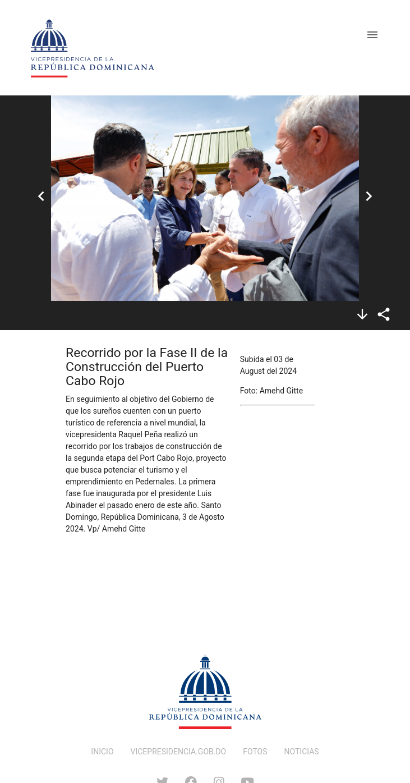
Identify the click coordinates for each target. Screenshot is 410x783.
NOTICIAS (301, 751)
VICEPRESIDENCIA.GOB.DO (179, 751)
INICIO (102, 751)
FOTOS (255, 751)
